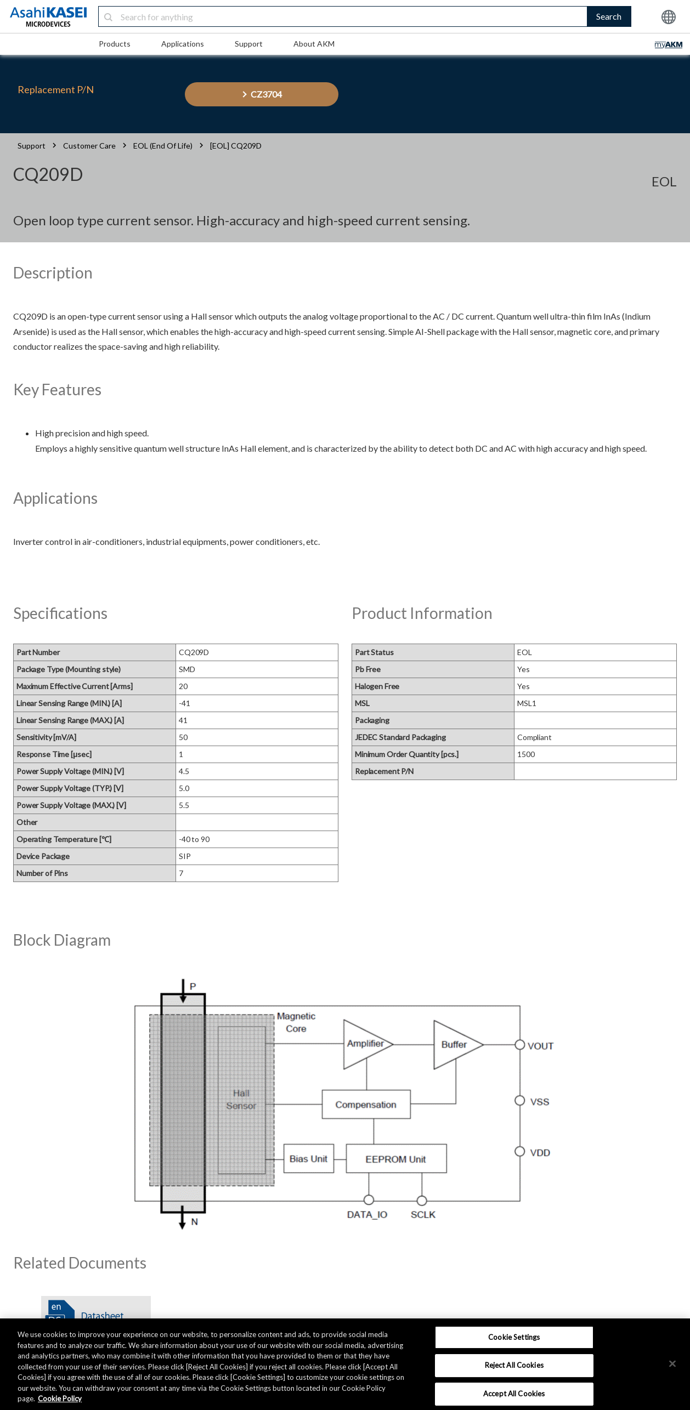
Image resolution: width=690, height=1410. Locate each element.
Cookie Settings (514, 1337)
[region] (345, 1364)
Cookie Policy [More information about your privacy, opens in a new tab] (60, 1398)
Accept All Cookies (514, 1393)
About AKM (314, 43)
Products (115, 43)
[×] (672, 1363)
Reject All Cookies (514, 1365)
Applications (182, 43)
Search (608, 16)
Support (249, 43)
